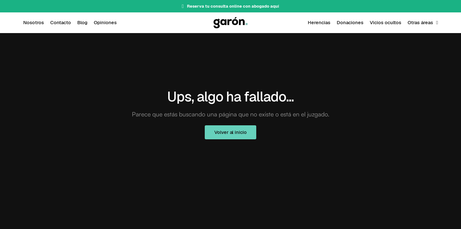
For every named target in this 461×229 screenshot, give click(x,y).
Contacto (60, 22)
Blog (82, 22)
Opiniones (105, 22)
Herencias (319, 22)
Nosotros (33, 22)
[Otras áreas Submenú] (437, 22)
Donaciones (350, 22)
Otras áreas (420, 22)
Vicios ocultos (385, 22)
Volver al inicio (230, 132)
